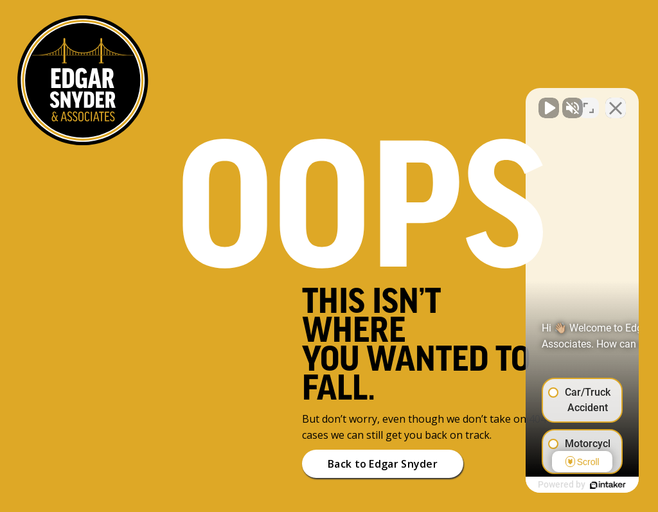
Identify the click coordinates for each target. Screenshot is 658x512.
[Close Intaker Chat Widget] (615, 101)
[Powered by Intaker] (548, 485)
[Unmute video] (430, 101)
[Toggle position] (588, 101)
